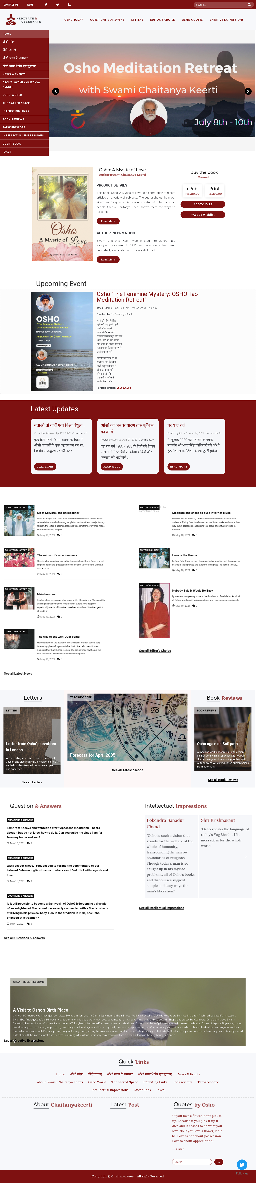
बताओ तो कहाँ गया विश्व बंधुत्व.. (59, 425)
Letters (12, 710)
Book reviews (206, 710)
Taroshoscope (81, 697)
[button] (108, 221)
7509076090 (124, 387)
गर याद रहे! (176, 425)
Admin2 (50, 433)
